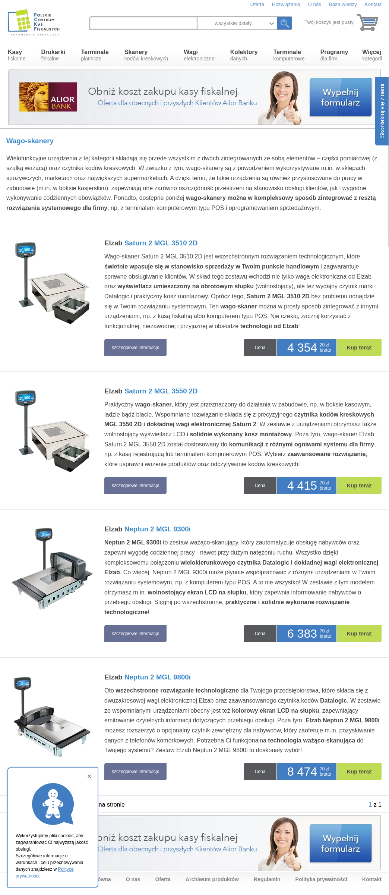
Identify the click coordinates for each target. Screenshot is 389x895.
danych (244, 55)
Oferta (257, 4)
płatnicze (94, 55)
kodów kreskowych (146, 55)
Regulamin (267, 879)
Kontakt (373, 4)
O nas (314, 4)
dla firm (334, 55)
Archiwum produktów (212, 879)
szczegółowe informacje (135, 347)
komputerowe (289, 55)
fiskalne (16, 55)
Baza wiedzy (343, 4)
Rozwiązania (286, 4)
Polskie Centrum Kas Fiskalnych (34, 22)
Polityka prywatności (321, 879)
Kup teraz (359, 348)
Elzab (151, 243)
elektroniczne (199, 55)
